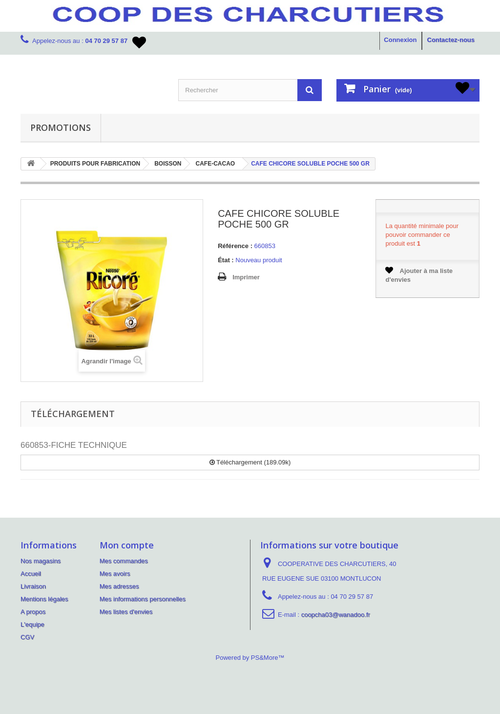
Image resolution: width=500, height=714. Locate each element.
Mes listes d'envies (126, 611)
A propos (33, 611)
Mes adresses (119, 586)
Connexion (400, 39)
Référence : (235, 246)
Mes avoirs (115, 573)
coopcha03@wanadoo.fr (335, 614)
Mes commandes (124, 561)
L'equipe (32, 624)
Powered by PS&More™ (250, 657)
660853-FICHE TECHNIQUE (74, 445)
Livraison (33, 586)
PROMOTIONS (60, 127)
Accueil (31, 573)
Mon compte (127, 545)
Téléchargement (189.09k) (250, 462)
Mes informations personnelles (143, 599)
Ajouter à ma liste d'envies (419, 274)
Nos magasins (41, 561)
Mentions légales (44, 599)
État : (226, 260)
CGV (27, 637)
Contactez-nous (451, 39)
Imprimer (246, 277)
